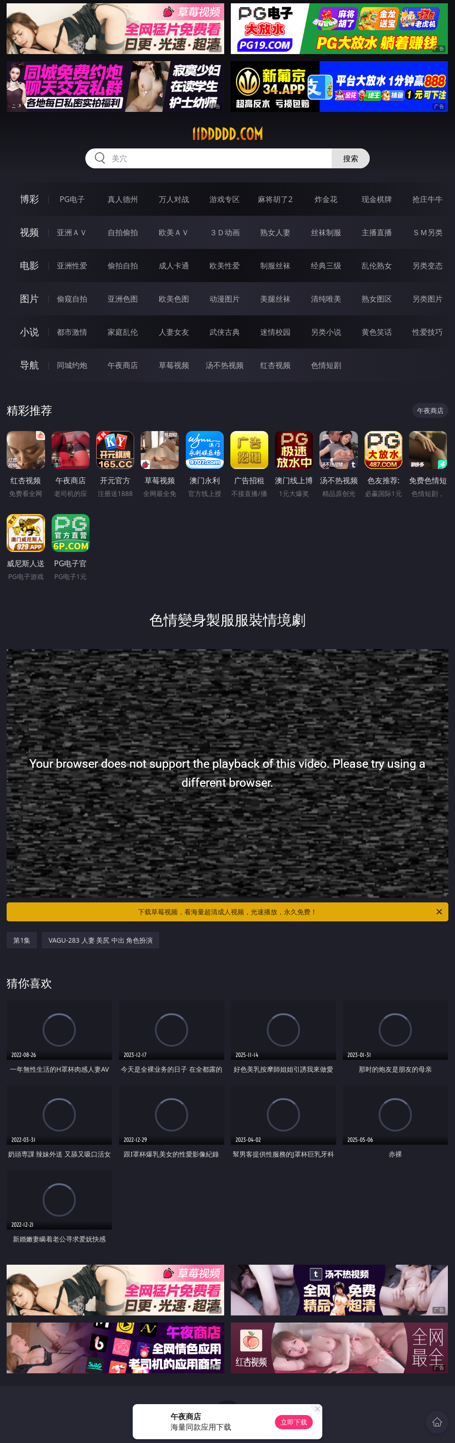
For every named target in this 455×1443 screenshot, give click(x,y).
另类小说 (326, 332)
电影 (29, 265)
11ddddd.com (227, 134)
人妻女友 (174, 332)
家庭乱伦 (123, 332)
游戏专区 (224, 199)
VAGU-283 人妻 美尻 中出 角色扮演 (100, 940)
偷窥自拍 (72, 299)
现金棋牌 (377, 199)
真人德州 (123, 199)
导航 (29, 364)
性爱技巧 (427, 332)
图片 (29, 298)
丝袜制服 (326, 232)
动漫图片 (224, 299)
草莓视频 (174, 365)
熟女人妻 (275, 232)
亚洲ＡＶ (72, 232)
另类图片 (427, 299)
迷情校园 (275, 332)
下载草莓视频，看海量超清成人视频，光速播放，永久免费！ (291, 912)
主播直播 (377, 232)
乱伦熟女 (377, 265)
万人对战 (174, 199)
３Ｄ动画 (224, 232)
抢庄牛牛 (427, 199)
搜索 (350, 158)
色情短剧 (326, 365)
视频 (29, 232)
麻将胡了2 (275, 199)
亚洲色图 (123, 299)
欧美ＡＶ (174, 232)
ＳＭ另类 (427, 232)
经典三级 (326, 265)
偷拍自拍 (123, 265)
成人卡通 (174, 265)
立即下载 (294, 1421)
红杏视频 (275, 365)
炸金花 (326, 199)
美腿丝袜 (275, 299)
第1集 (21, 940)
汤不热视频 (225, 365)
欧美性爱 (224, 265)
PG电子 (72, 199)
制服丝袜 (275, 265)
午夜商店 (123, 365)
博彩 (29, 199)
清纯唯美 (326, 299)
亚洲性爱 (72, 265)
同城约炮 (72, 365)
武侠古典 (224, 332)
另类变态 (427, 265)
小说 (29, 331)
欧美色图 (174, 299)
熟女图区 (377, 299)
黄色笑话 (377, 332)
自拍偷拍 (123, 232)
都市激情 (72, 332)
